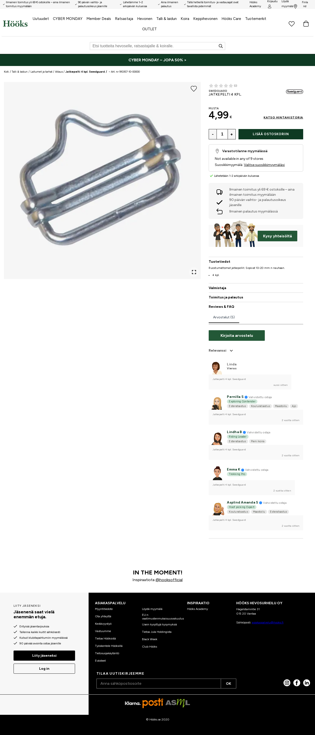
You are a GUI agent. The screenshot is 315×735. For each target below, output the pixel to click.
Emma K (233, 469)
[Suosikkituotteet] (291, 23)
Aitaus (59, 71)
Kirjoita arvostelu (236, 335)
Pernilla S (235, 397)
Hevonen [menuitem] (144, 18)
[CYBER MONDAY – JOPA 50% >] (157, 60)
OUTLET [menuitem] (149, 29)
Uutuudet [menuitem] (41, 18)
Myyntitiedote (104, 609)
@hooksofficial (169, 579)
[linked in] (306, 682)
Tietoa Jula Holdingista (157, 632)
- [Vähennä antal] (213, 134)
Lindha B (234, 432)
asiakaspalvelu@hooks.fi (268, 622)
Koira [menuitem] (185, 18)
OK (228, 684)
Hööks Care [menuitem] (231, 18)
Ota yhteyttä (103, 616)
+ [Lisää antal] (231, 134)
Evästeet (100, 660)
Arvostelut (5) (224, 317)
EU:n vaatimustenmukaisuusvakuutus (163, 616)
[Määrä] (222, 134)
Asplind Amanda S (242, 502)
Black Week (149, 639)
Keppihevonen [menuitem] (205, 18)
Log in (44, 669)
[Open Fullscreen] (194, 272)
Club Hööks (149, 646)
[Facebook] (296, 682)
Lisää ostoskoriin (271, 134)
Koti (6, 71)
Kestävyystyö (103, 623)
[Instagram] (287, 682)
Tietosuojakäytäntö (107, 653)
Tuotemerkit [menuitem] (255, 18)
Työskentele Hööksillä (109, 646)
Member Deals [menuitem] (98, 18)
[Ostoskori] (306, 23)
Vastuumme (103, 631)
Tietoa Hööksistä (105, 638)
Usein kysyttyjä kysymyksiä (159, 624)
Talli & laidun (20, 71)
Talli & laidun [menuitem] (166, 18)
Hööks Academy (197, 609)
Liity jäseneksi (44, 655)
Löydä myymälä (152, 609)
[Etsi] (157, 46)
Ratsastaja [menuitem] (124, 18)
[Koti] (15, 23)
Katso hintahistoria (283, 117)
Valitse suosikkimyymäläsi (264, 165)
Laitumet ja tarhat (41, 71)
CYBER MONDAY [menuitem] (67, 18)
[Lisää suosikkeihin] (194, 88)
